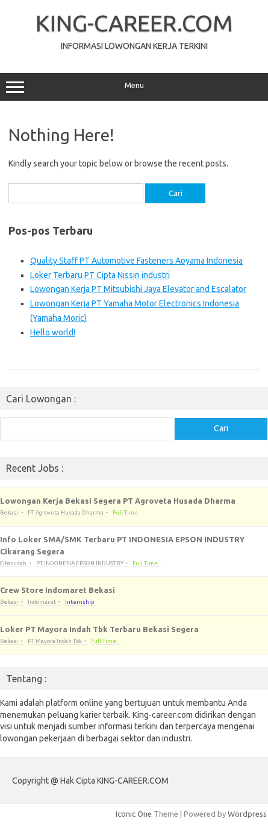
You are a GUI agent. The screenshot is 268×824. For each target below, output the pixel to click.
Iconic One (134, 814)
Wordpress (247, 814)
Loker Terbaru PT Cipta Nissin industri (100, 275)
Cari (221, 428)
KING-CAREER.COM (134, 23)
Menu (134, 87)
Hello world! (52, 332)
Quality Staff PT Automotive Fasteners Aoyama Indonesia (136, 260)
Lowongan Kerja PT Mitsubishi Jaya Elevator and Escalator (138, 289)
